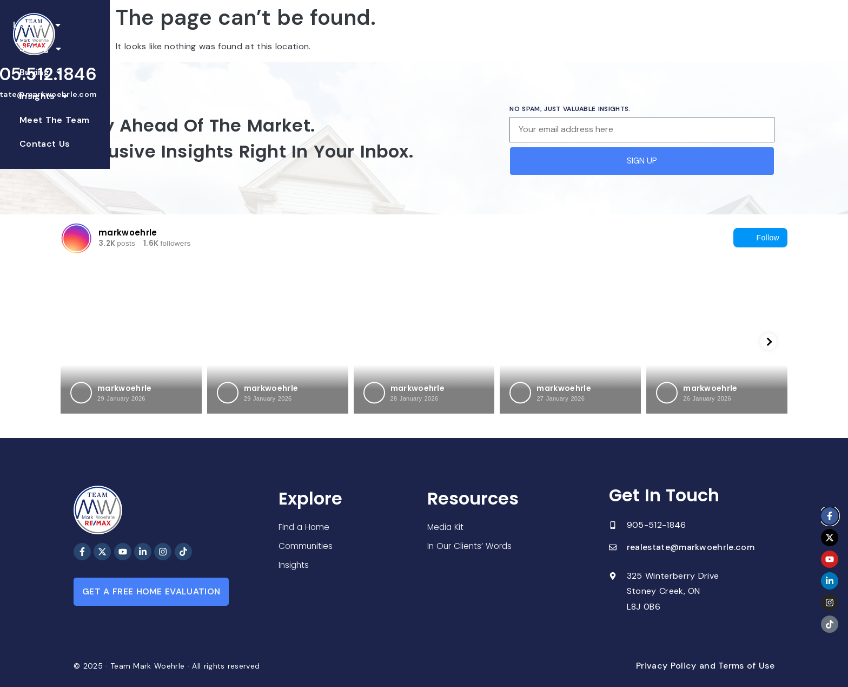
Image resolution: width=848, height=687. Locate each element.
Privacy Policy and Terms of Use (705, 665)
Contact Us (584, 37)
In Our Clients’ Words (470, 546)
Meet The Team (511, 37)
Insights (438, 37)
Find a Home (305, 526)
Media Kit (446, 527)
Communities (306, 545)
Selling (321, 37)
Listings (263, 37)
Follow (760, 237)
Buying (378, 37)
